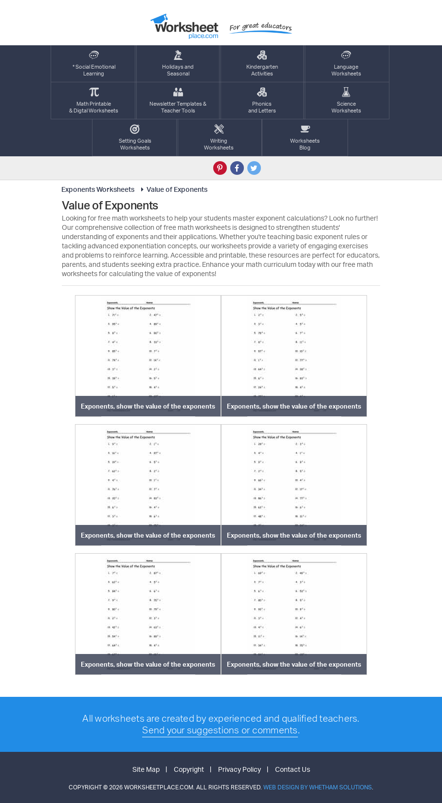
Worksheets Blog (305, 137)
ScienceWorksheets (346, 100)
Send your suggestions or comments (219, 730)
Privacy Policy (239, 769)
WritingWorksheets (219, 137)
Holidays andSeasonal (178, 63)
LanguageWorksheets (346, 63)
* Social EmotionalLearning (94, 63)
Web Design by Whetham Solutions (317, 787)
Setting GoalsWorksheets (135, 137)
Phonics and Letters (262, 100)
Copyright (189, 769)
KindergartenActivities (262, 63)
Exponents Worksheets (97, 189)
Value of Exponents (172, 189)
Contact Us (292, 769)
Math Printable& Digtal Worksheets (93, 100)
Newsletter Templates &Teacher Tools (177, 100)
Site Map (146, 769)
